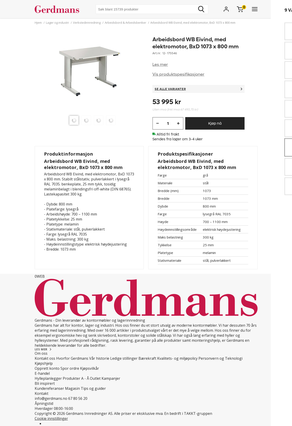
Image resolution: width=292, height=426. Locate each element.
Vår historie (99, 358)
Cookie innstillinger (51, 418)
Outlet (95, 378)
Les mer (160, 64)
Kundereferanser (49, 388)
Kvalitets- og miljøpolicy (177, 358)
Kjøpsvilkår (89, 368)
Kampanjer (111, 378)
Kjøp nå (215, 123)
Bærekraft (147, 358)
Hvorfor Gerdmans (72, 358)
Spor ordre (69, 368)
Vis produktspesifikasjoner (178, 74)
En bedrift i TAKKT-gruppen (188, 413)
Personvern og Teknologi (220, 358)
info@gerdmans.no (51, 398)
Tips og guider (93, 388)
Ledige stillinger (124, 358)
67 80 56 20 (77, 398)
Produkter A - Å (76, 378)
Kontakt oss (45, 358)
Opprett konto (47, 368)
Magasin (72, 388)
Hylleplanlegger (48, 378)
